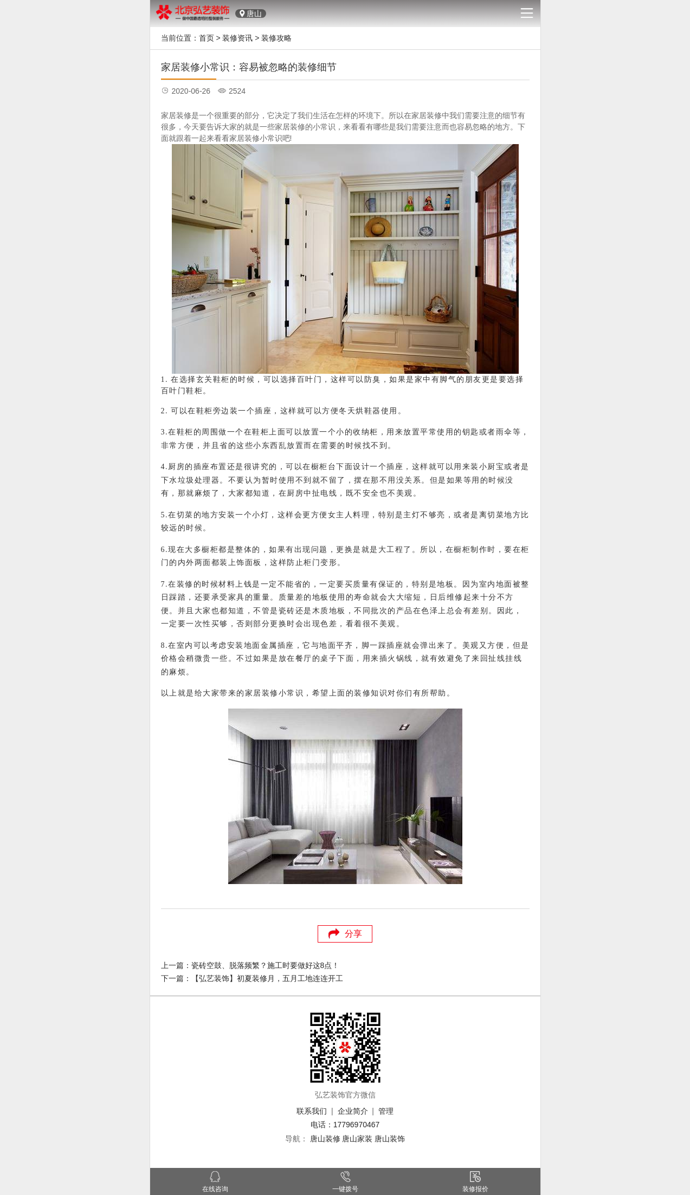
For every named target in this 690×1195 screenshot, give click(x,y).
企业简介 (353, 1111)
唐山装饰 (390, 1138)
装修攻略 (276, 38)
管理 (386, 1111)
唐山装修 (325, 1138)
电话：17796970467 (345, 1124)
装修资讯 (237, 38)
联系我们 (311, 1111)
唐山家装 (357, 1138)
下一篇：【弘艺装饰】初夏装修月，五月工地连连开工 (252, 978)
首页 (206, 38)
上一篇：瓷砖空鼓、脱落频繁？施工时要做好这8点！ (250, 965)
